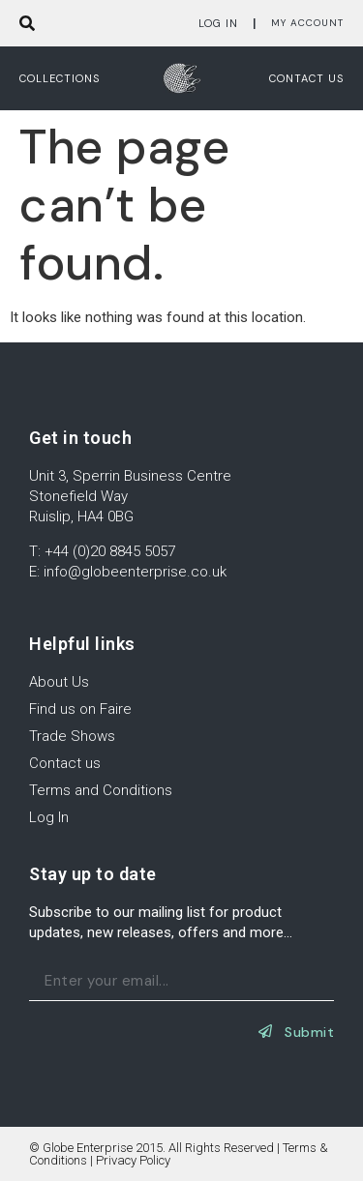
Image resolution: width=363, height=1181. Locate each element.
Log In (218, 23)
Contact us (306, 78)
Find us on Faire (80, 709)
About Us (59, 682)
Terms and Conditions (100, 790)
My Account (307, 22)
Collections (59, 78)
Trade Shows (72, 736)
